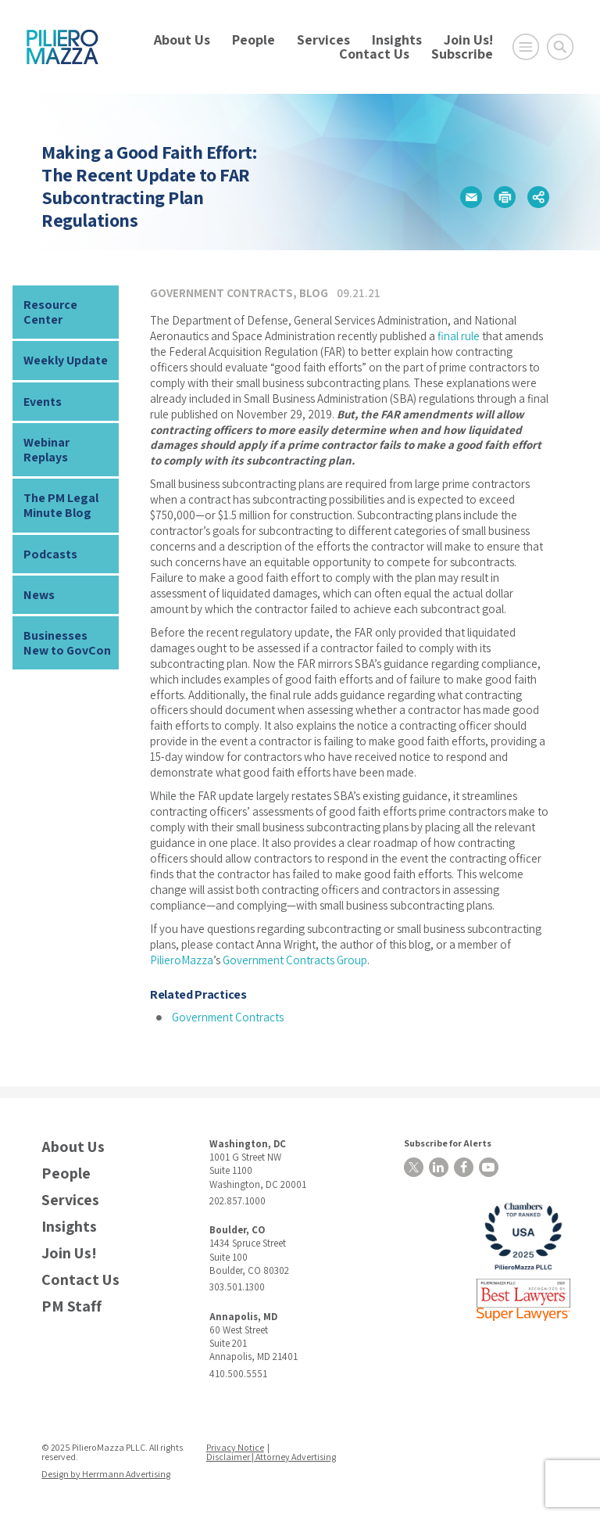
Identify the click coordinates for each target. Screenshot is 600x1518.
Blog (313, 292)
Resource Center (50, 312)
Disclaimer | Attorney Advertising (271, 1456)
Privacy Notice (235, 1447)
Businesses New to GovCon (67, 643)
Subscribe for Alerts (447, 1143)
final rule (459, 335)
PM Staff (71, 1306)
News (39, 595)
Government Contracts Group (295, 960)
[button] (471, 197)
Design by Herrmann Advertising (105, 1474)
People (253, 39)
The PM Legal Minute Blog (60, 505)
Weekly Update (65, 360)
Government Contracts (221, 292)
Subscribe (462, 54)
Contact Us (374, 54)
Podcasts (50, 554)
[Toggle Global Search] (560, 47)
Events (42, 401)
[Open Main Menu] (525, 47)
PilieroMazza (181, 960)
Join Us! (468, 39)
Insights (397, 39)
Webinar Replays (46, 449)
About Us (182, 39)
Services (323, 39)
